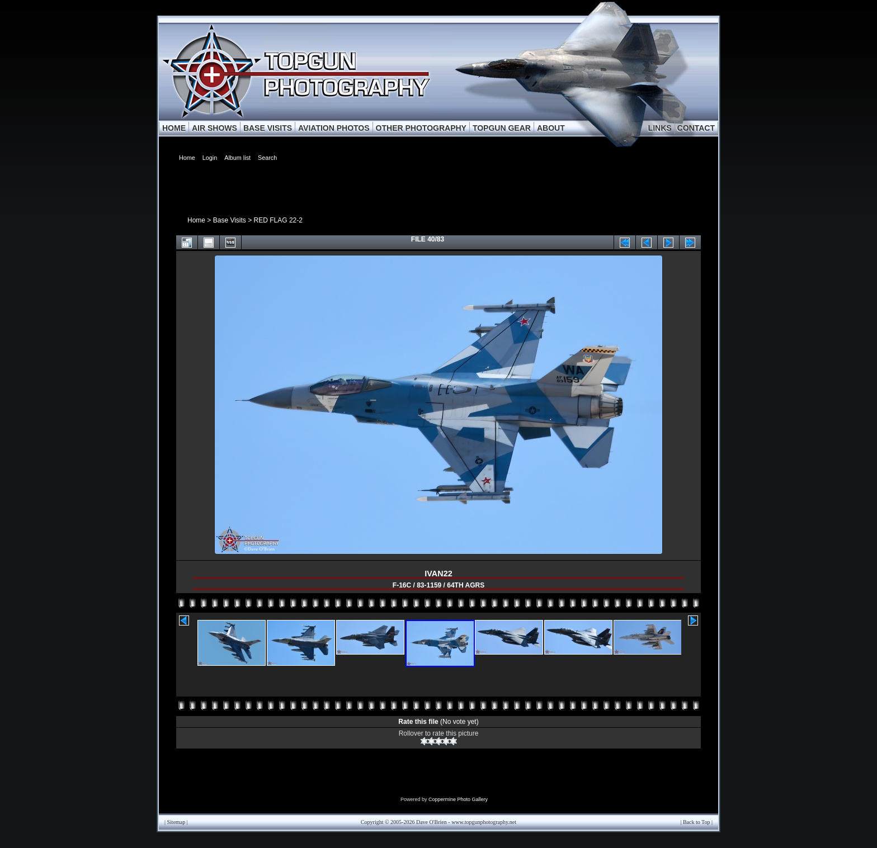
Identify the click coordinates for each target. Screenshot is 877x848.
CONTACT (696, 128)
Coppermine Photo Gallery (458, 799)
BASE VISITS (267, 128)
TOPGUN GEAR (502, 128)
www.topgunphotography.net (483, 822)
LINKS (660, 128)
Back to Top (696, 822)
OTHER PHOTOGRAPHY (421, 128)
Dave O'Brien (431, 822)
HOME (174, 128)
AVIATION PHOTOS (334, 128)
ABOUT (551, 128)
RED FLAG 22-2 (278, 220)
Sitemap (176, 822)
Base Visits (229, 220)
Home (196, 220)
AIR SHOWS (214, 128)
